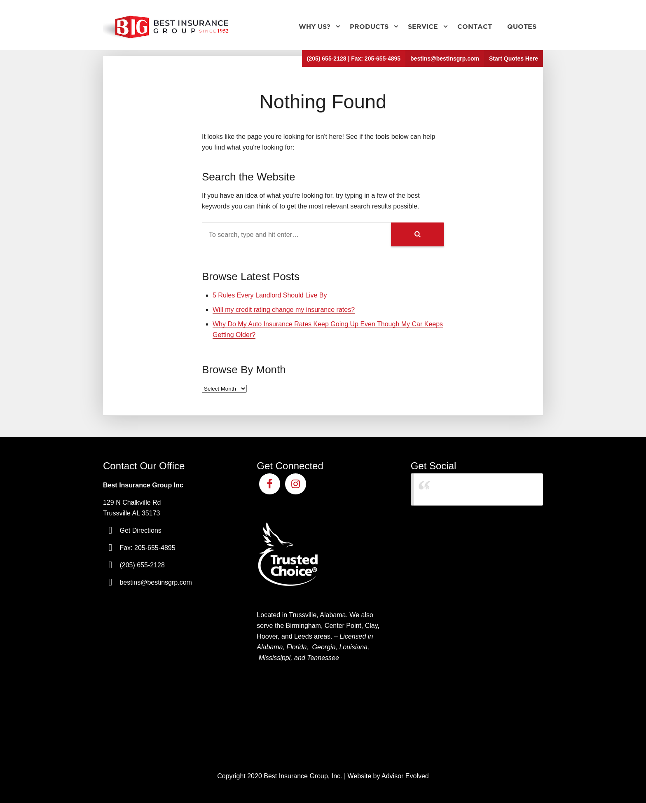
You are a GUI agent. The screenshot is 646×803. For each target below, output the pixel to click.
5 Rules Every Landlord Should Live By (270, 295)
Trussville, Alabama (317, 614)
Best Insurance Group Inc (461, 489)
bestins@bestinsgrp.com (444, 58)
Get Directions (140, 530)
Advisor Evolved (405, 776)
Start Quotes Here (513, 58)
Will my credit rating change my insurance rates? (284, 309)
